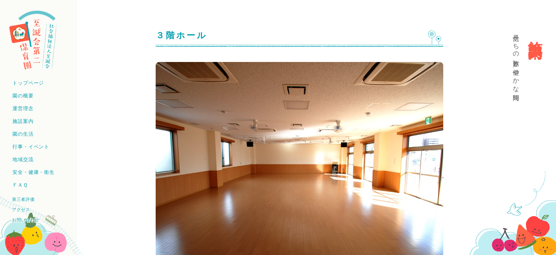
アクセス (21, 209)
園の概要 (22, 95)
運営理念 (22, 108)
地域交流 (22, 159)
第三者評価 (23, 199)
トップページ (28, 83)
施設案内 (22, 121)
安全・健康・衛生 (33, 172)
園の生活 (22, 134)
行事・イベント (30, 146)
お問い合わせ (25, 219)
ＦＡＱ (20, 185)
